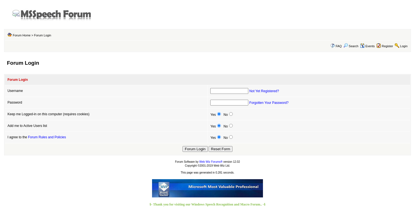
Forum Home (22, 35)
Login (404, 46)
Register (387, 46)
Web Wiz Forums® (210, 161)
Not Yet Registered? (264, 91)
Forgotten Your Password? (269, 103)
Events (367, 46)
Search (350, 46)
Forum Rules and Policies (47, 137)
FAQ (339, 46)
